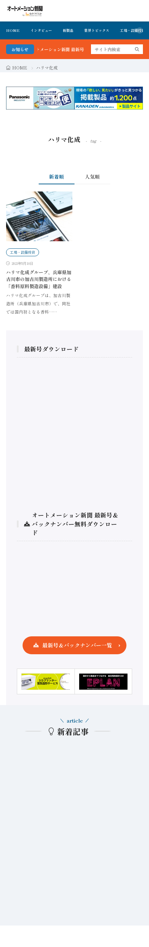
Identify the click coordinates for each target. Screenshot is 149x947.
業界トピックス (96, 30)
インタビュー (41, 30)
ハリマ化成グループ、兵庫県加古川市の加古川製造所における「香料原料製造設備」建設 (38, 279)
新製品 (68, 30)
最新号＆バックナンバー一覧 (77, 645)
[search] (137, 49)
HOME (13, 30)
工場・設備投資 (132, 30)
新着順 (56, 176)
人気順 (92, 176)
